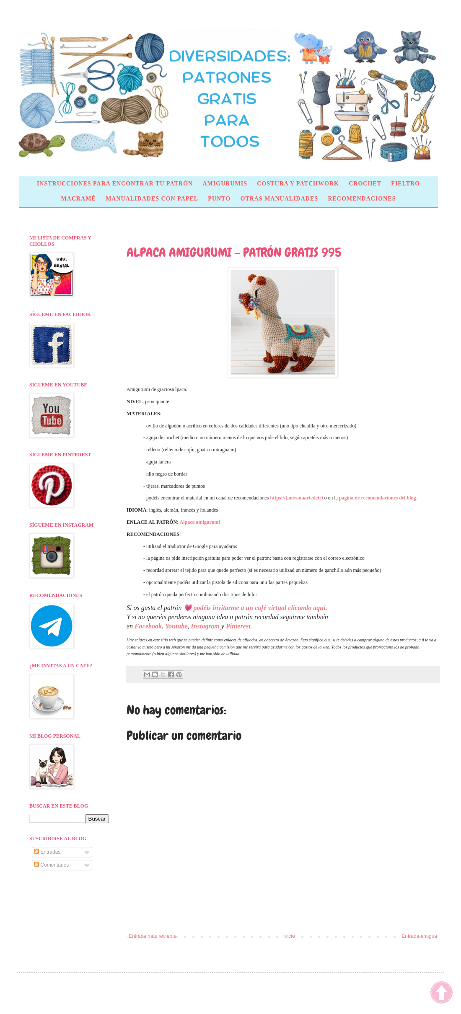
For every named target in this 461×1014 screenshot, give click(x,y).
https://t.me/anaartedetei (296, 498)
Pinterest (238, 626)
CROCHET (365, 183)
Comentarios (51, 865)
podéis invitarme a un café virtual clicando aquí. (260, 607)
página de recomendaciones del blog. (378, 498)
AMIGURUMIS (224, 183)
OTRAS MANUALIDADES (279, 199)
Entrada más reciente (152, 936)
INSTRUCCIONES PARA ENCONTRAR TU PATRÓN (115, 183)
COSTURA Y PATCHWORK (298, 183)
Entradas (47, 852)
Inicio (289, 936)
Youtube (176, 626)
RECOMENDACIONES (362, 199)
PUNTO (219, 199)
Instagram (205, 626)
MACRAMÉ (78, 199)
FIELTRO (405, 183)
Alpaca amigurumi (200, 522)
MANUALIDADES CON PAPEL (152, 199)
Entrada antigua (419, 936)
